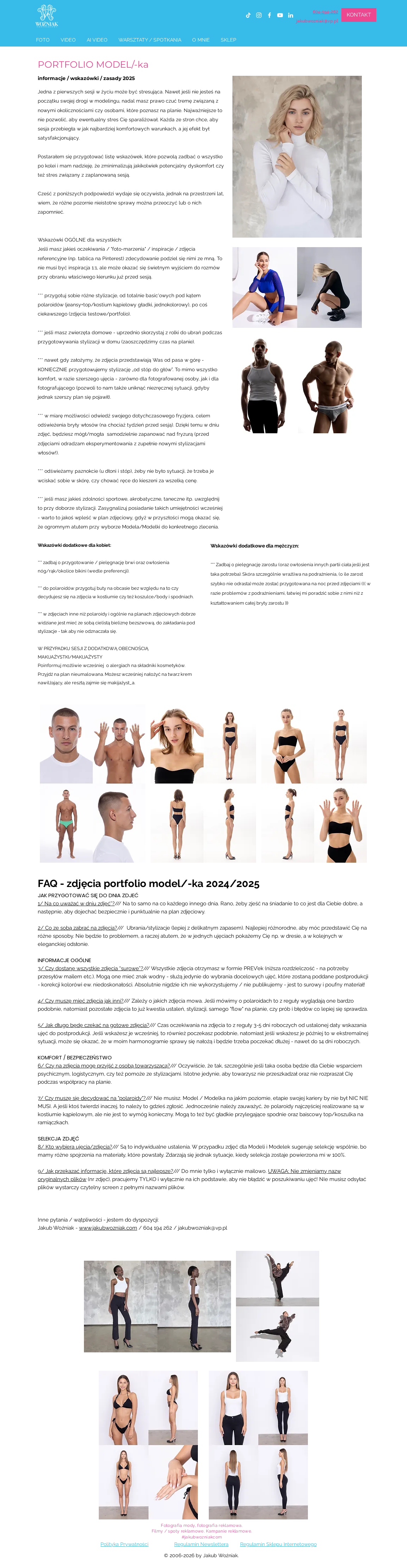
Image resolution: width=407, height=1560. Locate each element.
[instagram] (258, 15)
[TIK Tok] (248, 15)
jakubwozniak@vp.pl (317, 21)
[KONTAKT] (358, 15)
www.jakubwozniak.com (108, 1228)
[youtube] (280, 15)
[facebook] (269, 15)
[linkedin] (290, 15)
